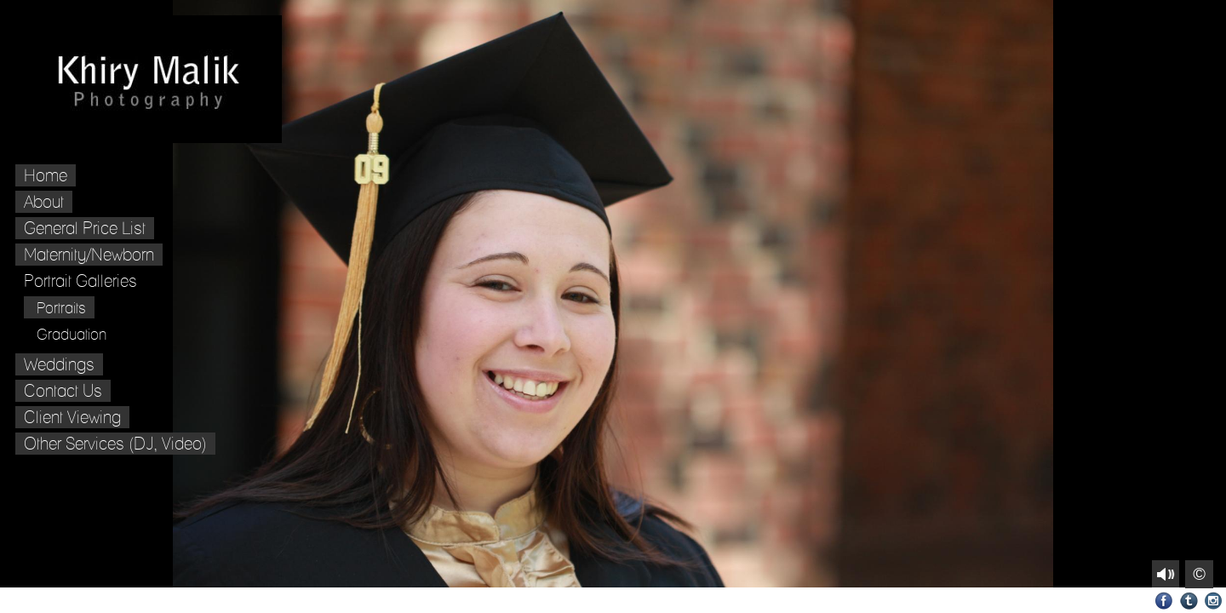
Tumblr (1189, 601)
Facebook (1164, 601)
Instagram (1214, 601)
